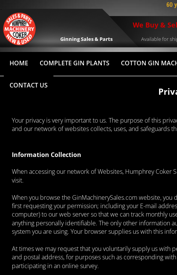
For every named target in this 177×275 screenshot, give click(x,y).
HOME (19, 63)
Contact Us (29, 85)
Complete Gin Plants (74, 63)
